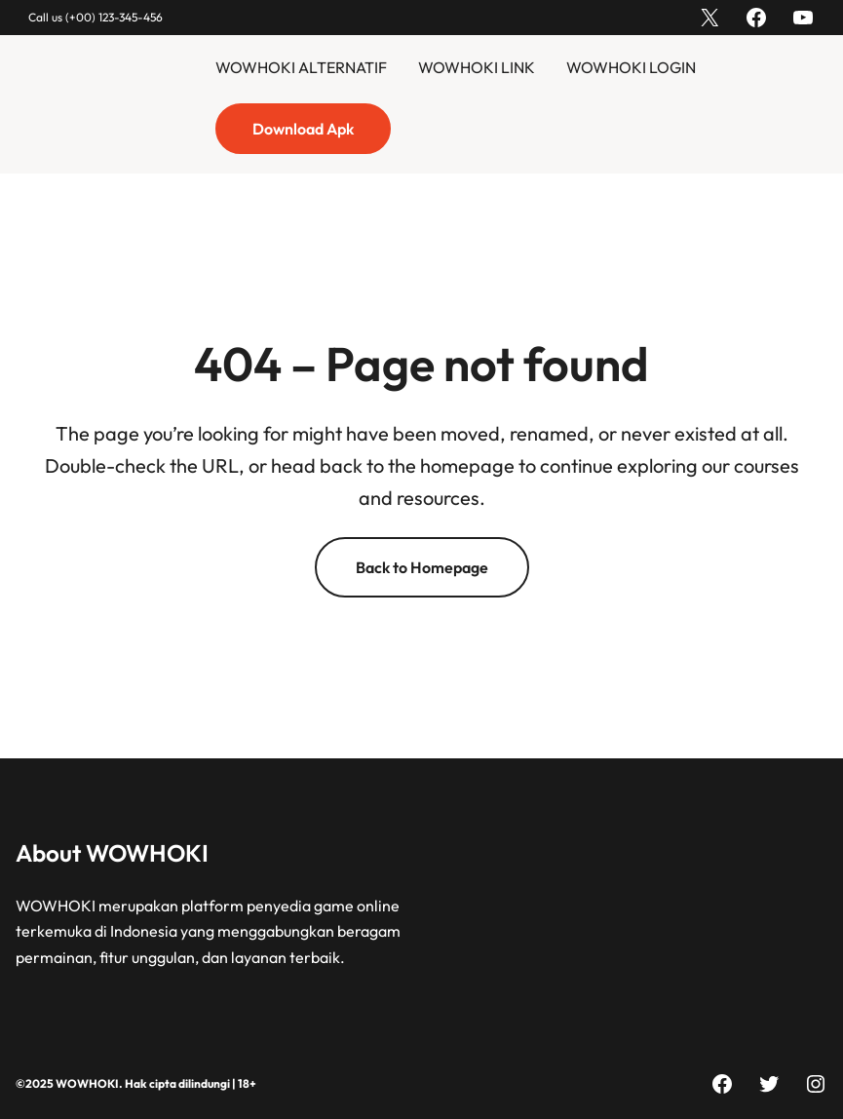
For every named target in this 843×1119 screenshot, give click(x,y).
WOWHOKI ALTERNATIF (301, 67)
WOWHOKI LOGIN (631, 67)
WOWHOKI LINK (476, 67)
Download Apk (303, 128)
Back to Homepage (422, 567)
